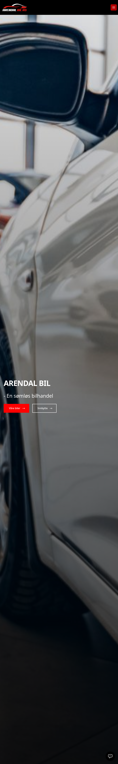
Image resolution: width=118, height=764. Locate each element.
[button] (16, 408)
